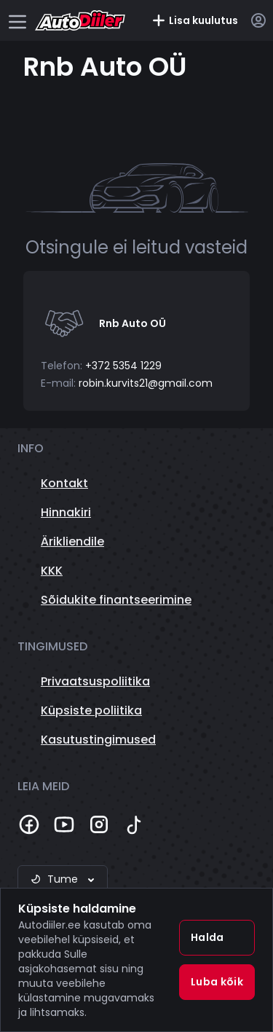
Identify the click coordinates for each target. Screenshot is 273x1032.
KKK (52, 570)
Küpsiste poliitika (91, 710)
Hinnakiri (66, 512)
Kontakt (64, 483)
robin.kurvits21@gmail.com (146, 383)
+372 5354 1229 (123, 365)
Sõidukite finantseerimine (116, 599)
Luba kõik (217, 981)
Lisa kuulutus (194, 20)
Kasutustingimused (98, 739)
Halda (207, 937)
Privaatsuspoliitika (95, 681)
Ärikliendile (72, 541)
